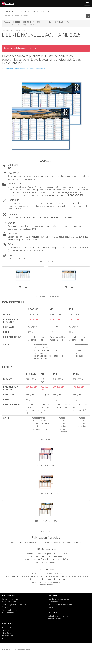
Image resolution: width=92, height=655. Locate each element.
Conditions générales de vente (60, 605)
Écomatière (7, 607)
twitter (6, 630)
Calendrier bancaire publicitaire (60, 616)
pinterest (7, 633)
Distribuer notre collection (58, 599)
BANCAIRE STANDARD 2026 (57, 22)
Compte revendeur (55, 602)
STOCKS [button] (8, 11)
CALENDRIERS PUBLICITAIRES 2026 (27, 22)
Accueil (7, 22)
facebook (7, 627)
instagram (7, 636)
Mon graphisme (54, 619)
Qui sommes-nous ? (10, 599)
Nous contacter (41, 11)
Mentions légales (9, 602)
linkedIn (6, 638)
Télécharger (46, 161)
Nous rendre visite (9, 610)
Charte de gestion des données (15, 605)
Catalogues (23, 11)
